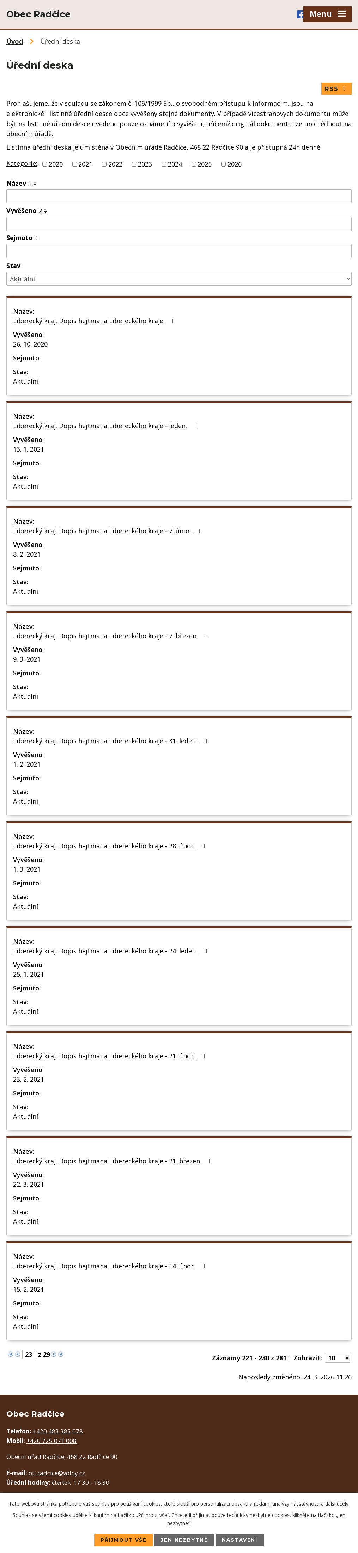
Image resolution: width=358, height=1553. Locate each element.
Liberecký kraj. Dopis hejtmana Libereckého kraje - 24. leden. (111, 951)
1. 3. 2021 (27, 869)
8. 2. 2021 (27, 554)
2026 (234, 164)
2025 (205, 164)
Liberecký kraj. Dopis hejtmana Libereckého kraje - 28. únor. (110, 846)
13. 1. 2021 (28, 449)
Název (18, 183)
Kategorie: (21, 163)
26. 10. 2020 (30, 344)
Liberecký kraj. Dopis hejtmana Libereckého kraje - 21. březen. (113, 1161)
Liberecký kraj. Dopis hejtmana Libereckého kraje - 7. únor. (109, 531)
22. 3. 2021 (28, 1184)
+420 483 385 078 (58, 1431)
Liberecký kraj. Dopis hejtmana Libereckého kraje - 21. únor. (110, 1056)
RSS (336, 89)
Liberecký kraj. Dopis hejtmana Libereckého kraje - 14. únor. (110, 1266)
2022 (115, 164)
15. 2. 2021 (28, 1289)
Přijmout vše (122, 1540)
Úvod (14, 41)
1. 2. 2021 (27, 764)
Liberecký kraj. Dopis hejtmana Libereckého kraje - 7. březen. (112, 636)
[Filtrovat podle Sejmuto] (179, 251)
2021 (85, 164)
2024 (175, 164)
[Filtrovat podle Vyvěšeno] (179, 224)
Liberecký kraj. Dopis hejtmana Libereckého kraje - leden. (106, 426)
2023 (145, 164)
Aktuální (25, 381)
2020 (56, 164)
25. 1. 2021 (28, 974)
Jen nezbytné (184, 1540)
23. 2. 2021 (28, 1079)
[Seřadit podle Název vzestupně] (35, 182)
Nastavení (241, 1540)
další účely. (337, 1503)
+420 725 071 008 (51, 1441)
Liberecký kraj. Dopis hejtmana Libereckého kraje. (95, 321)
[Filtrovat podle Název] (179, 197)
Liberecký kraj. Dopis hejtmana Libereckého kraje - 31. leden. (111, 741)
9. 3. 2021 (27, 659)
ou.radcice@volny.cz (57, 1473)
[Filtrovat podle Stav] (179, 279)
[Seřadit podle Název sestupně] (35, 185)
